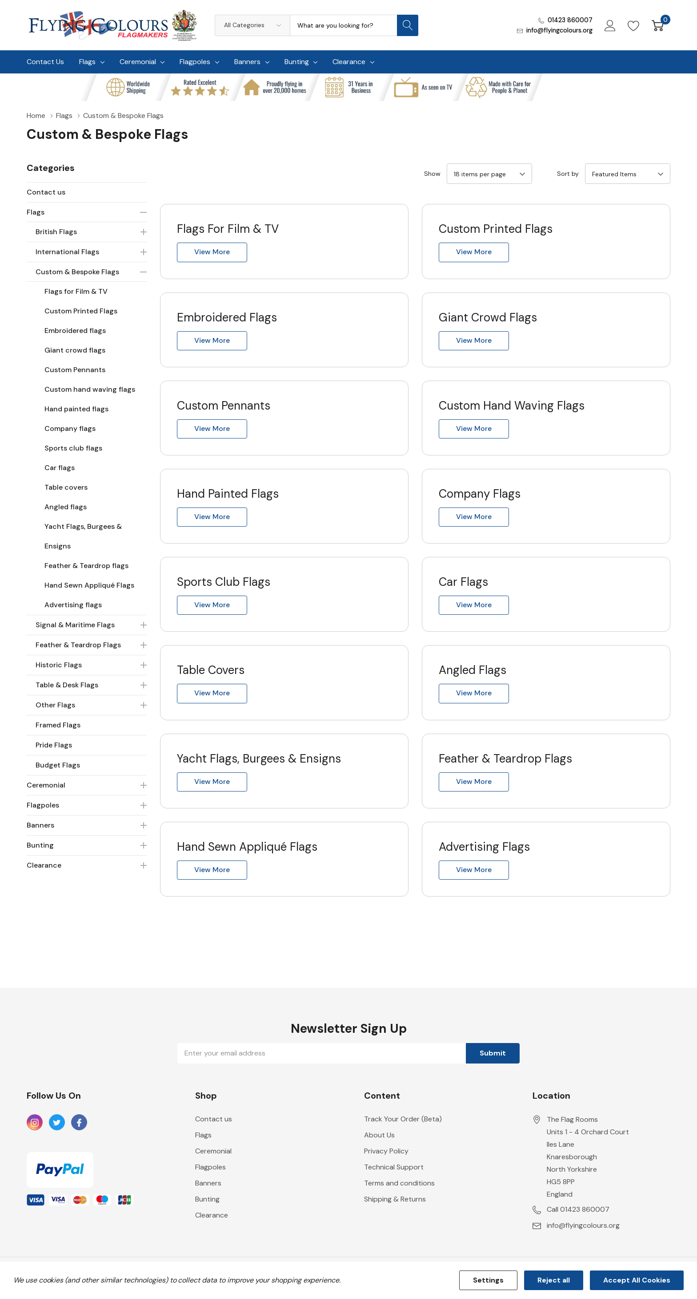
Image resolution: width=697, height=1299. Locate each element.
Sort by (568, 173)
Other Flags (55, 705)
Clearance (348, 61)
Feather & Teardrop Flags (78, 645)
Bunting (296, 61)
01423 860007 (569, 20)
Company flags (70, 428)
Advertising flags (73, 604)
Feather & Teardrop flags (86, 565)
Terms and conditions (399, 1193)
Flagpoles (195, 61)
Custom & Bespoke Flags (77, 271)
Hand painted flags (76, 409)
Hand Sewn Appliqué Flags (89, 585)
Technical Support (394, 1176)
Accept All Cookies (636, 1280)
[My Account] (610, 25)
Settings (488, 1280)
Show (432, 173)
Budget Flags (58, 765)
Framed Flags (58, 725)
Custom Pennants (74, 369)
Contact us (46, 192)
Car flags (59, 467)
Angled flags (65, 506)
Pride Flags (54, 745)
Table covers (66, 487)
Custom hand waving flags (89, 389)
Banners (247, 61)
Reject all (553, 1280)
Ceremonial (138, 61)
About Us (379, 1144)
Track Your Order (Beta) (403, 1128)
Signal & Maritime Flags (75, 624)
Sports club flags (73, 448)
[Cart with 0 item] (658, 25)
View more (212, 252)
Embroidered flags (75, 330)
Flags (87, 61)
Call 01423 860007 (578, 1219)
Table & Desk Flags (67, 685)
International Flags (67, 251)
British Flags (56, 231)
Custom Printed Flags (80, 311)
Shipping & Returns (395, 1209)
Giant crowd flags (74, 350)
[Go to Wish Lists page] (634, 25)
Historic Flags (59, 665)
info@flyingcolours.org (558, 30)
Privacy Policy (386, 1160)
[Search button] (407, 25)
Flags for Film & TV (76, 291)
